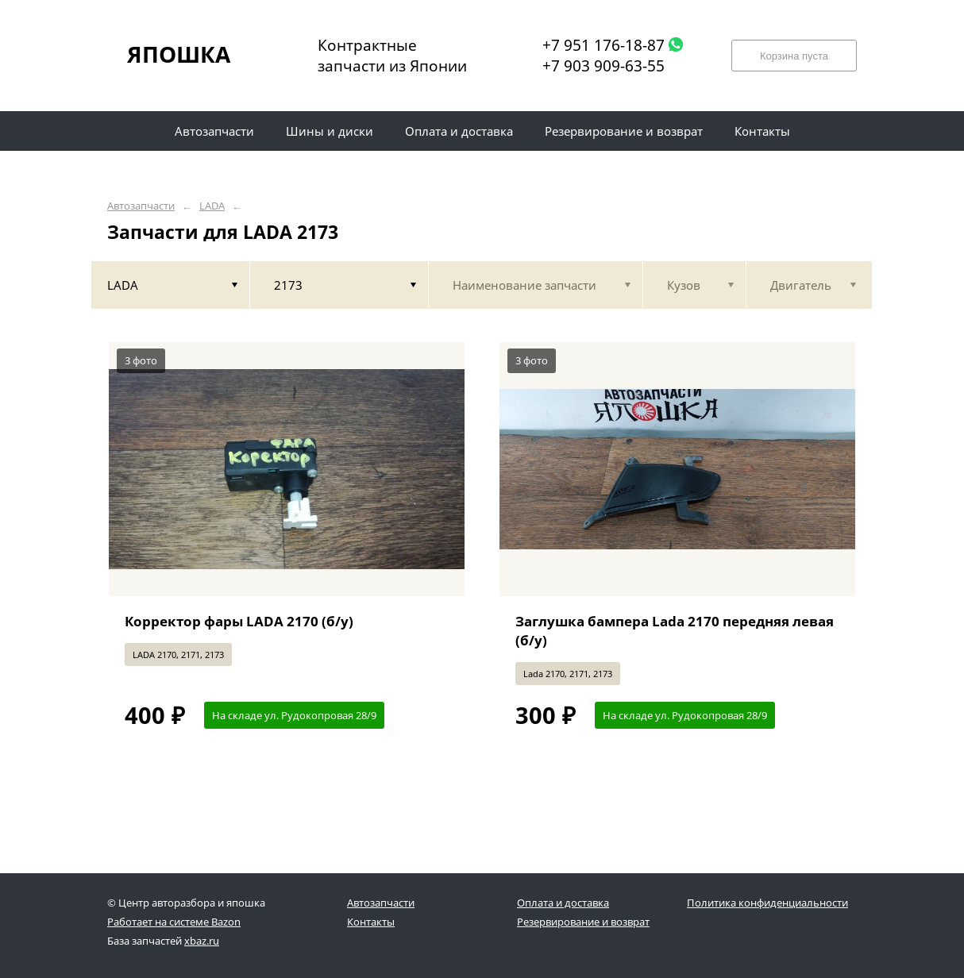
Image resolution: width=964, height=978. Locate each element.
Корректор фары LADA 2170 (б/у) (239, 621)
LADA (212, 206)
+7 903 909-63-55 (603, 66)
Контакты (371, 921)
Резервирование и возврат (583, 921)
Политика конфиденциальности (767, 902)
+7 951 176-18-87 (603, 45)
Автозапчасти (141, 206)
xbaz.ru (201, 941)
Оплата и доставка (563, 902)
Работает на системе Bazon (174, 921)
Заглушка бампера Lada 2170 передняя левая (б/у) (674, 630)
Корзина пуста (794, 56)
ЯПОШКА (178, 54)
